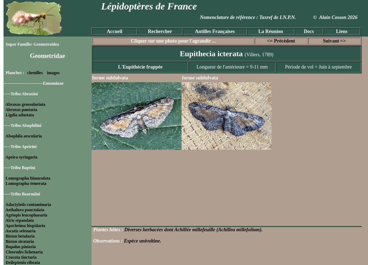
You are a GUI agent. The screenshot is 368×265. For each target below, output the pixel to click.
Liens (342, 31)
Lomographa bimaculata (28, 178)
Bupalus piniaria (21, 246)
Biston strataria (20, 241)
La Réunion (270, 31)
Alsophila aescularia (23, 136)
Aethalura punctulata (24, 209)
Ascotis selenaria (20, 230)
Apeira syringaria (21, 157)
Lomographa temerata (26, 183)
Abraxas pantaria (21, 109)
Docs (309, 31)
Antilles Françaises (215, 31)
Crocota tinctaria (21, 257)
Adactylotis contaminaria (28, 204)
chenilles (35, 72)
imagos (53, 72)
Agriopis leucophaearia (26, 215)
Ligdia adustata (20, 114)
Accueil (114, 31)
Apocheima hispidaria (25, 225)
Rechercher (160, 31)
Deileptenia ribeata (23, 262)
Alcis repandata (19, 220)
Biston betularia (20, 236)
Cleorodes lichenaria (24, 252)
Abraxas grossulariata (25, 104)
